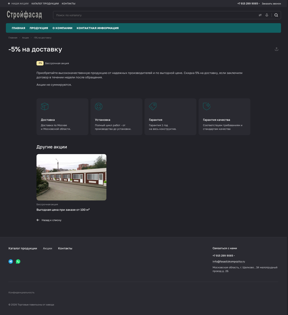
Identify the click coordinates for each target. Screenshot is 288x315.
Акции (47, 248)
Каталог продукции (22, 248)
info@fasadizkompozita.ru (229, 261)
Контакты (65, 248)
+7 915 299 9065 (247, 3)
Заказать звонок (271, 3)
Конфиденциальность (21, 292)
